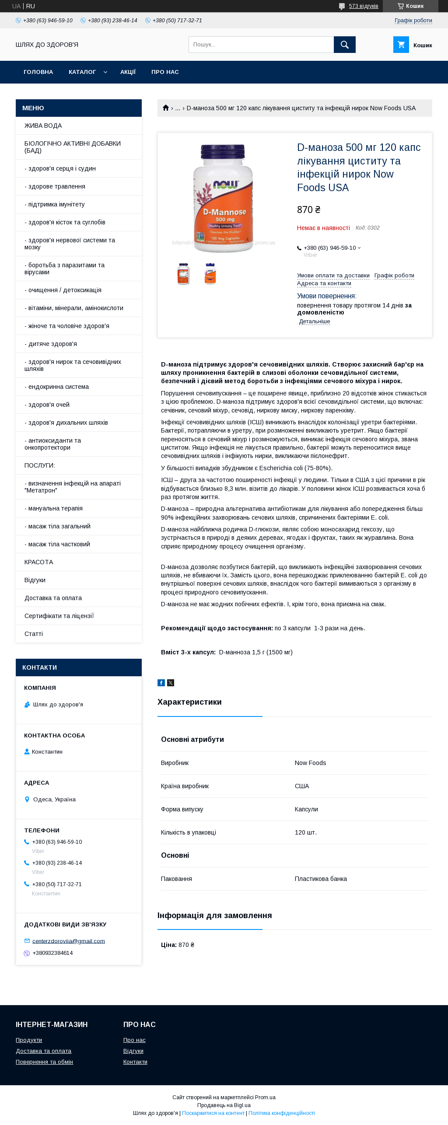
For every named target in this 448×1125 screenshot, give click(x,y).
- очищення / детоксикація (63, 289)
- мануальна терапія (53, 508)
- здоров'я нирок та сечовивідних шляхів (72, 365)
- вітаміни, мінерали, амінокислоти (73, 307)
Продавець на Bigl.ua (224, 1105)
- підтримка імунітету (54, 204)
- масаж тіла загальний (57, 526)
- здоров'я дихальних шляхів (66, 422)
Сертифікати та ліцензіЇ (59, 615)
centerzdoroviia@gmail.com (68, 940)
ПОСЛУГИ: (39, 465)
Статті (33, 633)
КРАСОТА (38, 562)
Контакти (135, 1062)
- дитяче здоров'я (50, 343)
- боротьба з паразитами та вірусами (64, 269)
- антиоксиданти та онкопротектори (52, 444)
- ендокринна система (56, 386)
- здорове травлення (54, 186)
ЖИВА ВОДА (43, 125)
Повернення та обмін (44, 1062)
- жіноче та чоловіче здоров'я (66, 325)
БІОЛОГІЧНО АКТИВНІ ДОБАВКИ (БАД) (72, 147)
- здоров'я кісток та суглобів (64, 222)
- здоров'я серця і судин (60, 168)
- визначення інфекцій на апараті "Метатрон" (72, 487)
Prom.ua (265, 1097)
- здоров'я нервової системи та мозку (69, 244)
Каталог (82, 72)
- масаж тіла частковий (57, 544)
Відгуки (35, 579)
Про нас (165, 72)
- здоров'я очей (47, 404)
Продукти (29, 1040)
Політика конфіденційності (281, 1113)
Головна (38, 72)
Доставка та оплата (53, 597)
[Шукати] (345, 44)
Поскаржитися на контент (213, 1113)
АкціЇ (128, 72)
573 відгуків (363, 6)
